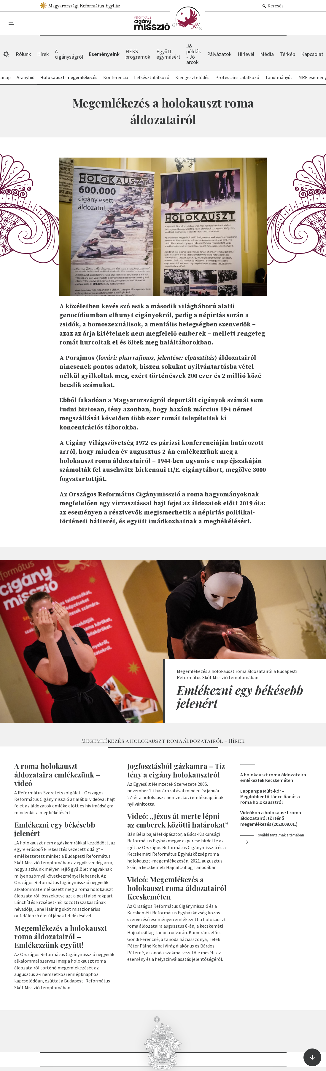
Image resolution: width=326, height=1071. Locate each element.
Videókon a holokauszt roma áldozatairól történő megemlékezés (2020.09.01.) (270, 818)
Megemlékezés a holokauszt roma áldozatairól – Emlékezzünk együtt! (60, 936)
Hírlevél (246, 54)
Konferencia (115, 77)
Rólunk (23, 54)
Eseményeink (169, 18)
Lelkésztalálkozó (151, 77)
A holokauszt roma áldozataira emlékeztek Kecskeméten (273, 777)
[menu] (11, 22)
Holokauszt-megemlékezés (68, 77)
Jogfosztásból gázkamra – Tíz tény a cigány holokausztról (176, 770)
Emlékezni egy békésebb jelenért (240, 696)
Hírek (43, 54)
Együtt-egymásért (168, 54)
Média (267, 54)
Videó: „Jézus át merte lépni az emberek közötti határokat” (177, 820)
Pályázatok (219, 54)
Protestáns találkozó (237, 77)
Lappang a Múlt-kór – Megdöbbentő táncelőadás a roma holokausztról (270, 796)
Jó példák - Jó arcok (193, 54)
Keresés (273, 6)
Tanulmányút (278, 77)
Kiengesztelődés (192, 77)
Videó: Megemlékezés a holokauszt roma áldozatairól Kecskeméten (177, 888)
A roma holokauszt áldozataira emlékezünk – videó (57, 774)
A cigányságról (69, 54)
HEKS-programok (137, 54)
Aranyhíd (25, 77)
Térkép (287, 54)
